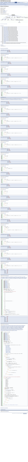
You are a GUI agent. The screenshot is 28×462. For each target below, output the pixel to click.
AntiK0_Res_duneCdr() (5, 325)
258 (4, 411)
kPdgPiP (6, 280)
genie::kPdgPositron (6, 278)
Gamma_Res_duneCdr (8, 347)
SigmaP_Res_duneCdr (6, 39)
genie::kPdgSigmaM (19, 278)
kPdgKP (6, 334)
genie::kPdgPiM (25, 277)
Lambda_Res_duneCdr (6, 38)
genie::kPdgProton (11, 278)
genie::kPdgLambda (9, 277)
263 (4, 324)
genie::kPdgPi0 (21, 277)
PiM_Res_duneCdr (6, 27)
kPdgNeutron (6, 285)
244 (4, 250)
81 (4, 117)
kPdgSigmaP (6, 339)
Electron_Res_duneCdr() (16, 325)
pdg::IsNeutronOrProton (9, 358)
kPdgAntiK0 (6, 286)
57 (4, 176)
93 (4, 89)
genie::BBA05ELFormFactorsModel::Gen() (5, 99)
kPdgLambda (6, 286)
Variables (27, 5)
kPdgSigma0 (6, 287)
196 (4, 54)
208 (4, 141)
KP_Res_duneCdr (5, 29)
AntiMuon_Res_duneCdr (8, 349)
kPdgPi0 (6, 281)
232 (4, 238)
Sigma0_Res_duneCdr (8, 352)
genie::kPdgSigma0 (15, 278)
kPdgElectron (6, 283)
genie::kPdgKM (2, 277)
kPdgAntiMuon (6, 337)
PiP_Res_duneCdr (8, 345)
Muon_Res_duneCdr (6, 34)
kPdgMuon (6, 284)
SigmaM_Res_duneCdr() (8, 330)
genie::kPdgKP (5, 277)
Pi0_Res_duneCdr (5, 28)
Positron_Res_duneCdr (6, 33)
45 (4, 188)
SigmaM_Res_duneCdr (8, 352)
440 (4, 275)
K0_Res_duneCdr (7, 350)
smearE (4, 42)
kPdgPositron (6, 336)
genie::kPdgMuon (14, 277)
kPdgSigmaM (6, 340)
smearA (4, 43)
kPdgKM (6, 282)
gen (8, 314)
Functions (25, 5)
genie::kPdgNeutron (18, 277)
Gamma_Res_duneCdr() (21, 325)
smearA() (20, 99)
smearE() (5, 55)
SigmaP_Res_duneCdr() (14, 330)
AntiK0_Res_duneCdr (6, 37)
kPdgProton (6, 283)
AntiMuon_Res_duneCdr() (10, 325)
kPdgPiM (6, 333)
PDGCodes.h (4, 11)
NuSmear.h (7, 54)
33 (4, 200)
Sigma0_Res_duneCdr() (3, 330)
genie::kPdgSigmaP (24, 278)
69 (4, 129)
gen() (24, 325)
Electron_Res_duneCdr (6, 32)
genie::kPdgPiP (2, 278)
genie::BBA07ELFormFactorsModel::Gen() (14, 99)
